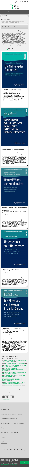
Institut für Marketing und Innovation (10, 11)
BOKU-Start (3, 21)
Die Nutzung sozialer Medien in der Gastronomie (14, 363)
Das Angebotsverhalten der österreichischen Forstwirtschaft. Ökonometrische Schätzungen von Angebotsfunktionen (12, 379)
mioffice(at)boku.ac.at (6, 399)
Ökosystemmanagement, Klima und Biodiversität (12, 427)
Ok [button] (24, 462)
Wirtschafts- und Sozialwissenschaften (9, 432)
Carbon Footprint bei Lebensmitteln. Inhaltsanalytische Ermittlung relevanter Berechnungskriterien (14, 373)
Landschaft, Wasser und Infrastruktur (9, 418)
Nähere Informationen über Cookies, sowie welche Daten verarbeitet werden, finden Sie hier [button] (10, 465)
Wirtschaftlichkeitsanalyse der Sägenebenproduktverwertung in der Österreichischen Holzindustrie (12, 369)
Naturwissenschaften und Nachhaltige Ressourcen (12, 423)
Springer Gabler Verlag (6, 49)
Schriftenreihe (16, 22)
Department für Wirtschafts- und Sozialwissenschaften (15, 21)
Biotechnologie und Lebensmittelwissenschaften (11, 414)
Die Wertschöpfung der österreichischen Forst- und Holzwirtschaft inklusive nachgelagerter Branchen (13, 383)
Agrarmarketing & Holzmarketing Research (13, 385)
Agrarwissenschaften (5, 409)
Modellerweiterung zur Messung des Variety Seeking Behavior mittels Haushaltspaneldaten (14, 366)
